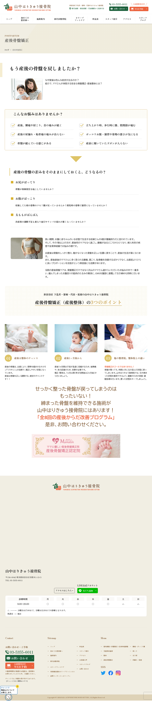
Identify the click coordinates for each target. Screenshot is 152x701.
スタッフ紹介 (111, 19)
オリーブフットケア (80, 19)
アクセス (127, 19)
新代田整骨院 (60, 19)
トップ (9, 19)
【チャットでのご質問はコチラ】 (16, 681)
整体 (105, 656)
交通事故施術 (108, 651)
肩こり (135, 651)
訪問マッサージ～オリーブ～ (60, 676)
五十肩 (135, 656)
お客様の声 (83, 660)
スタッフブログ (143, 19)
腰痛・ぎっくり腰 (139, 647)
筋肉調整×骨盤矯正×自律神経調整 (116, 647)
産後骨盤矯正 (108, 660)
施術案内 (41, 19)
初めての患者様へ (25, 19)
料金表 (95, 19)
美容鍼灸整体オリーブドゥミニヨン (62, 672)
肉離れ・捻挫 (137, 660)
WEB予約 (137, 8)
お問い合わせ (118, 8)
